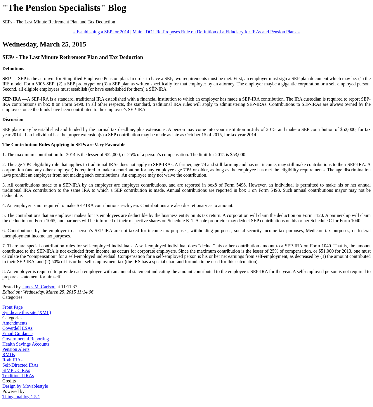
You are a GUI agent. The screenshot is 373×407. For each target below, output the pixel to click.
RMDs (8, 354)
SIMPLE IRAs (16, 370)
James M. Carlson (38, 286)
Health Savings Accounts (25, 344)
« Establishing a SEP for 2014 (101, 31)
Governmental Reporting (25, 338)
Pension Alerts (16, 349)
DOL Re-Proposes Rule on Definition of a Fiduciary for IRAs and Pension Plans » (223, 31)
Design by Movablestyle (25, 386)
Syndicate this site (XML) (26, 312)
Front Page (12, 307)
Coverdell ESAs (17, 328)
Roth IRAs (12, 359)
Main (138, 31)
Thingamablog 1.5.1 (21, 396)
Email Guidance (17, 333)
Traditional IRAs (18, 375)
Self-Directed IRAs (20, 365)
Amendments (14, 322)
